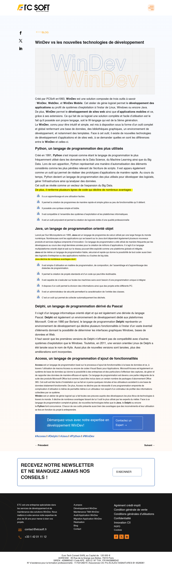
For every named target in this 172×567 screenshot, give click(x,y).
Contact (77, 529)
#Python (75, 436)
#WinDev (88, 436)
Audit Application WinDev (86, 515)
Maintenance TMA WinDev (86, 512)
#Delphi (53, 436)
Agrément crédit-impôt (127, 505)
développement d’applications (56, 137)
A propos (78, 505)
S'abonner (123, 472)
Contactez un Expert (124, 423)
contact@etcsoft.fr (36, 529)
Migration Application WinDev (88, 519)
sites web (87, 137)
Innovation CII (122, 523)
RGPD (117, 527)
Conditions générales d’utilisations (134, 514)
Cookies (118, 530)
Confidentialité (122, 518)
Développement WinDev (85, 509)
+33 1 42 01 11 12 (35, 537)
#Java (64, 436)
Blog (45, 32)
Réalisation (79, 522)
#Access (40, 436)
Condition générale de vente (130, 510)
